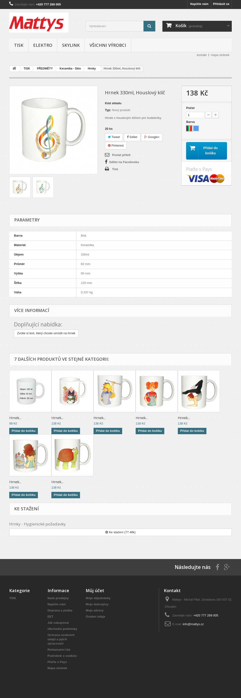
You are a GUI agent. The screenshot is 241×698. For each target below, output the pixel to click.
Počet (190, 108)
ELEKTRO (42, 45)
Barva (191, 122)
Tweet (114, 137)
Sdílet (132, 137)
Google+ (152, 137)
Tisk (115, 169)
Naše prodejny (58, 598)
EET (51, 616)
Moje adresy (94, 610)
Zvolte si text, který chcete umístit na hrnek (46, 333)
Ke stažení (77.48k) (120, 532)
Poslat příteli (121, 155)
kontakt (202, 55)
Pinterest (116, 145)
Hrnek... (15, 417)
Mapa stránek (57, 668)
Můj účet (95, 590)
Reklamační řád (59, 649)
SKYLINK (71, 45)
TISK (18, 45)
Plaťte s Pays (57, 662)
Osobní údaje (95, 616)
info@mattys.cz (193, 624)
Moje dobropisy (97, 604)
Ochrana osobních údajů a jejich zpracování (61, 639)
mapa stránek (220, 55)
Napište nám (199, 4)
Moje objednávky (98, 598)
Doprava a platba (60, 610)
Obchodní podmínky (62, 629)
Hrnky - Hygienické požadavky (37, 524)
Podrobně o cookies (62, 656)
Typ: (108, 110)
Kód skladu (113, 103)
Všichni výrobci (107, 45)
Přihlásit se (221, 4)
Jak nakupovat (58, 622)
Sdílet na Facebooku (124, 162)
